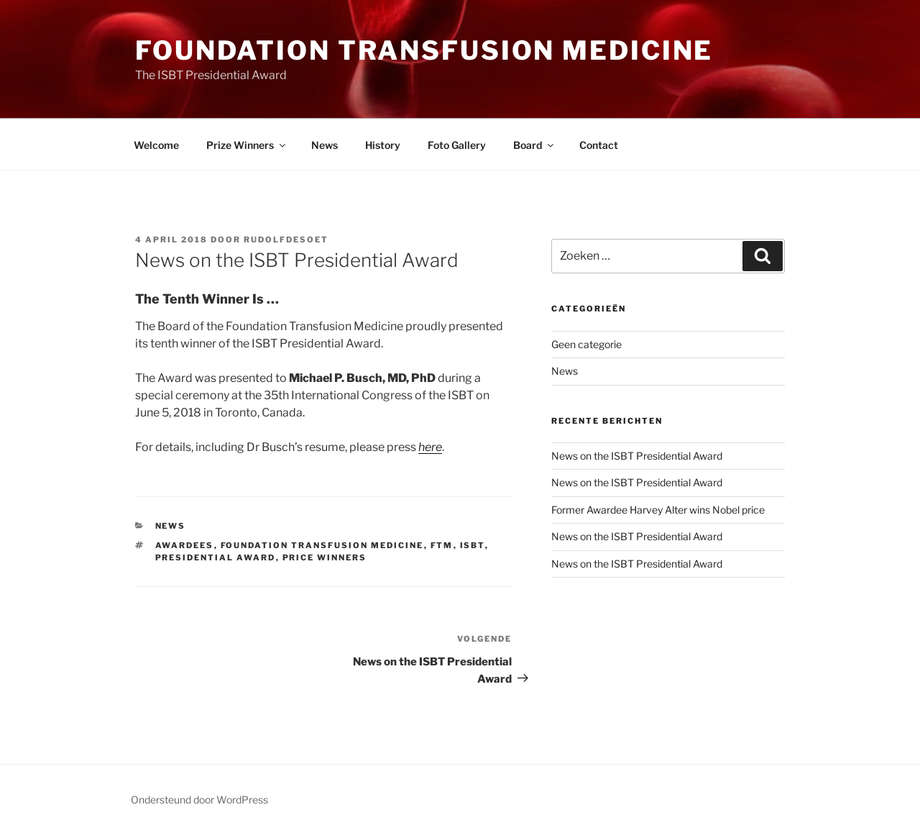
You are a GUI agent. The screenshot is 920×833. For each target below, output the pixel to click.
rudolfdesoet (286, 240)
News (324, 145)
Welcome (156, 145)
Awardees (184, 545)
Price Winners (324, 557)
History (382, 145)
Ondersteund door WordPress (199, 799)
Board (534, 145)
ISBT (472, 545)
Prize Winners (247, 145)
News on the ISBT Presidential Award (636, 456)
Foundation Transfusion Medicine (424, 50)
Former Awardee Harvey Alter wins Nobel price (658, 510)
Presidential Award (215, 557)
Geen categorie (586, 344)
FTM (442, 545)
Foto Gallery (457, 145)
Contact (598, 145)
